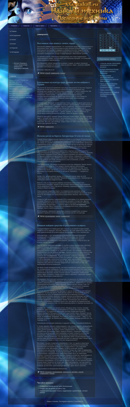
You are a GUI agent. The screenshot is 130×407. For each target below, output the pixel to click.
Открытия (14, 48)
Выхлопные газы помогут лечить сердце (56, 43)
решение (23, 91)
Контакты (54, 26)
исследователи (16, 86)
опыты (18, 89)
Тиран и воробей (106, 90)
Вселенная (11, 80)
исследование (15, 84)
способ (29, 95)
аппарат (17, 80)
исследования (81, 204)
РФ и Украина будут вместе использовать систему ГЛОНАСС (109, 94)
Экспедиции (15, 52)
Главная (14, 26)
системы (12, 95)
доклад (23, 80)
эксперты (12, 99)
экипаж (28, 97)
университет (13, 97)
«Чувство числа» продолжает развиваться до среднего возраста (110, 65)
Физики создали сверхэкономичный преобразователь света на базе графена (109, 78)
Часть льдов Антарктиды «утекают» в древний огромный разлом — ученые (110, 85)
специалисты (21, 95)
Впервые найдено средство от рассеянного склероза (61, 225)
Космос (13, 44)
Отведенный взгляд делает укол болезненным (56, 386)
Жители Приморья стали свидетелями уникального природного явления (21, 65)
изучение (12, 82)
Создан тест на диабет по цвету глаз (52, 388)
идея (27, 80)
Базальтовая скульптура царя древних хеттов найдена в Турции (63, 83)
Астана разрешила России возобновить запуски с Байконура (109, 71)
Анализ (13, 39)
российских (13, 93)
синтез (26, 93)
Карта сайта (40, 26)
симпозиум (20, 93)
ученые (22, 97)
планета (23, 89)
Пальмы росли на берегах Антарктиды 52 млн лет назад (63, 136)
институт (19, 82)
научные (13, 89)
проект (30, 89)
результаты (13, 91)
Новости (26, 26)
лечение (25, 86)
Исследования (15, 35)
